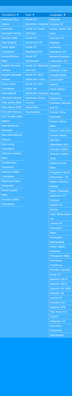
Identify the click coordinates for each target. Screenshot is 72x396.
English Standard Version (11, 77)
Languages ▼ (58, 14)
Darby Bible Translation (8, 49)
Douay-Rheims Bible (10, 58)
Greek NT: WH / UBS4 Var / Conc (35, 77)
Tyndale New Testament (9, 165)
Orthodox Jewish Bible (11, 155)
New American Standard (10, 128)
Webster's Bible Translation (11, 174)
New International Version (12, 137)
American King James (10, 21)
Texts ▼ (30, 14)
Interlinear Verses (35, 97)
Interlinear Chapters (36, 93)
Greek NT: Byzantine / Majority (36, 21)
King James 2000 (12, 107)
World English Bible (10, 192)
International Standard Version (12, 95)
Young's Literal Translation (10, 201)
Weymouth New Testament (11, 183)
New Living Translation (8, 146)
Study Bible (31, 107)
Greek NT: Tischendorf (32, 58)
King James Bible (12, 102)
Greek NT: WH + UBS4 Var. (34, 86)
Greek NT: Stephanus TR (33, 49)
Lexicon (29, 102)
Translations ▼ (10, 14)
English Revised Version (11, 68)
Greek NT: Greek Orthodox (35, 31)
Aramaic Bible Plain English (10, 40)
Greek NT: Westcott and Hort (36, 68)
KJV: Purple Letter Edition (12, 118)
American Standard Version (12, 31)
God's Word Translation (8, 86)
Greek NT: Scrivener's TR (33, 40)
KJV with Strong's (12, 111)
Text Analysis (32, 112)
